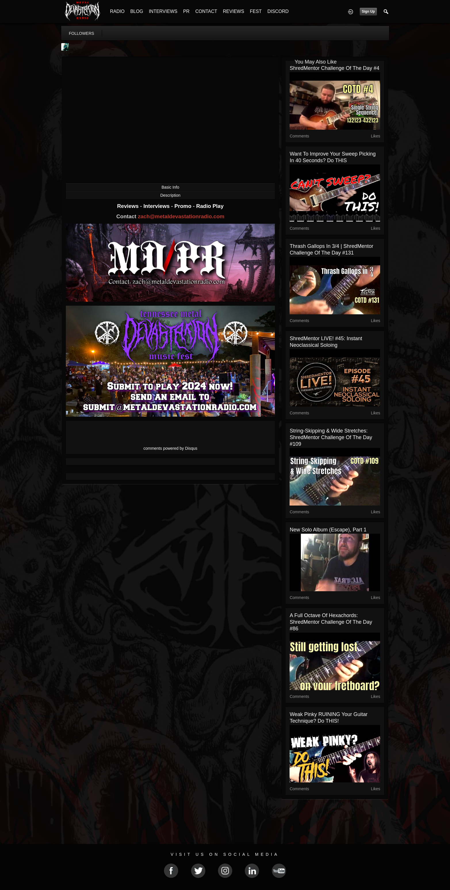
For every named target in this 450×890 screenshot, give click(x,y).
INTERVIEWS (163, 11)
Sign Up (368, 11)
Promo (183, 206)
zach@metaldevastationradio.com (181, 216)
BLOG (136, 11)
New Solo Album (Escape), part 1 (328, 530)
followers (81, 33)
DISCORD (278, 11)
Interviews (157, 206)
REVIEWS (233, 11)
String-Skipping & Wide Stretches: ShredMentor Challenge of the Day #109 (331, 437)
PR (186, 11)
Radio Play (209, 206)
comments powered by (170, 448)
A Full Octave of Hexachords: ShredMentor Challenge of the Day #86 (331, 622)
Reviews (128, 206)
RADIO (117, 11)
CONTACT (206, 11)
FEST (256, 11)
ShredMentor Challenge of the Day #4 (334, 68)
